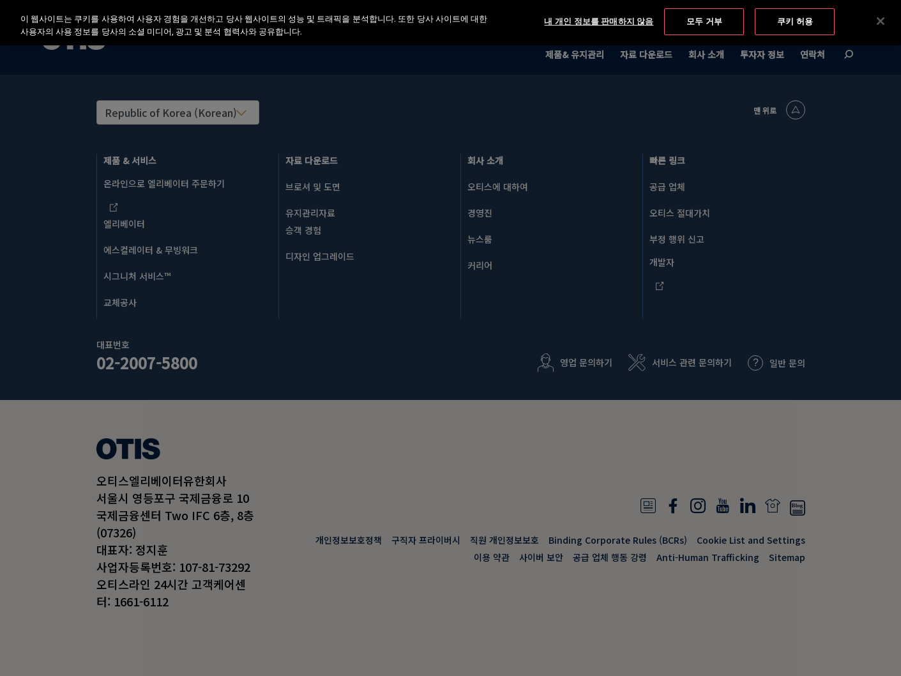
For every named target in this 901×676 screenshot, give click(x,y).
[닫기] (881, 20)
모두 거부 (704, 20)
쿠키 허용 (795, 20)
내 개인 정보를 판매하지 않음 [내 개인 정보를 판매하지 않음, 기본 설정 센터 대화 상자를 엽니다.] (598, 20)
